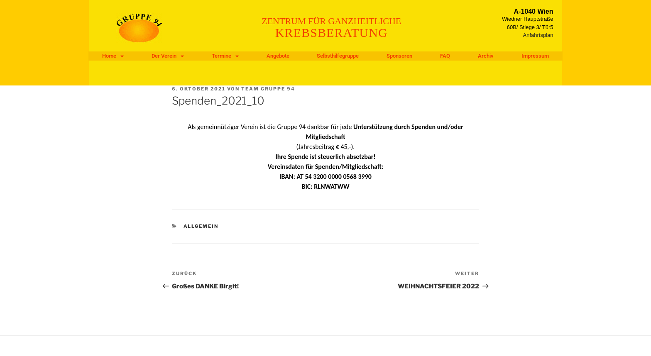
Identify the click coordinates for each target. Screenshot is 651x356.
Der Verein (168, 56)
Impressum (535, 56)
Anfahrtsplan (538, 35)
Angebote (278, 56)
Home (113, 56)
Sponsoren (399, 56)
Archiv (486, 56)
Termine (225, 56)
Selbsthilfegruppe (338, 56)
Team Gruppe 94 (268, 89)
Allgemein (201, 226)
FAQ (445, 56)
